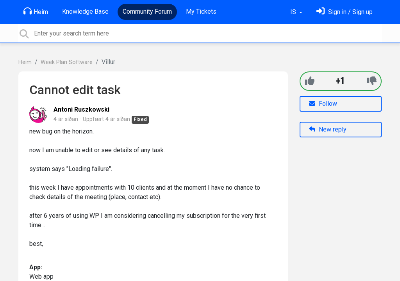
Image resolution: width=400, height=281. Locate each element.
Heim (35, 11)
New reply (327, 129)
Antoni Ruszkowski (81, 109)
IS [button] (294, 12)
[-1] (372, 81)
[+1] (309, 81)
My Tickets (201, 11)
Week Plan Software (67, 62)
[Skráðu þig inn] (344, 12)
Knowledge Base (85, 11)
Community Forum (147, 11)
